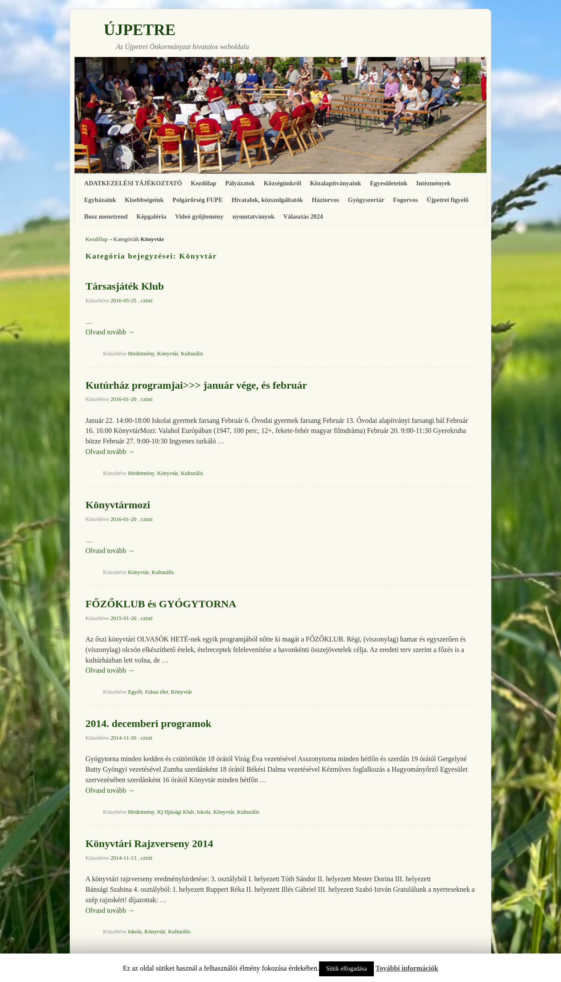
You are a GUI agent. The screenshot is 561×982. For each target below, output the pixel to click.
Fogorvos (405, 199)
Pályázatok (240, 183)
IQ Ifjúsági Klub (175, 812)
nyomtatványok (253, 216)
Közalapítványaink (335, 183)
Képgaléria (151, 216)
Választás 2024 (303, 216)
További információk (407, 968)
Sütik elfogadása (346, 968)
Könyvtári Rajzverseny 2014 (149, 843)
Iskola (203, 812)
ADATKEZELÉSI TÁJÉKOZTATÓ (133, 183)
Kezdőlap (203, 183)
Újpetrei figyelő (448, 199)
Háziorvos (325, 199)
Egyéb (135, 692)
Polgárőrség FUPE (198, 199)
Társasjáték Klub (124, 286)
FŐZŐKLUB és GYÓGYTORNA (160, 604)
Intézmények (433, 183)
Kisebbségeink (144, 199)
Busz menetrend (106, 216)
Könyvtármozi (117, 504)
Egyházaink (100, 199)
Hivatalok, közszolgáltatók (267, 199)
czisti (147, 301)
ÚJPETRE (140, 30)
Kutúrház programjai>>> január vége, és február (196, 385)
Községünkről (283, 183)
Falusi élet (156, 692)
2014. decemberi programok (148, 723)
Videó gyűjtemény (199, 216)
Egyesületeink (389, 183)
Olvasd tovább (110, 332)
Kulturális (192, 354)
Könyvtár (167, 354)
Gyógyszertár (366, 199)
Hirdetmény (141, 354)
